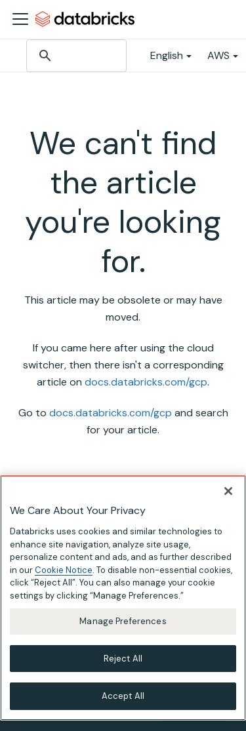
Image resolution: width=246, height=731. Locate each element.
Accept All (123, 695)
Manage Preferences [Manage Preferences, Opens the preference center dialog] (122, 621)
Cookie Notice (63, 570)
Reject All (123, 658)
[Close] (228, 491)
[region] (123, 598)
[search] (76, 56)
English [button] (166, 55)
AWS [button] (218, 55)
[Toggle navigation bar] (20, 19)
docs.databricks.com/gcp (146, 382)
